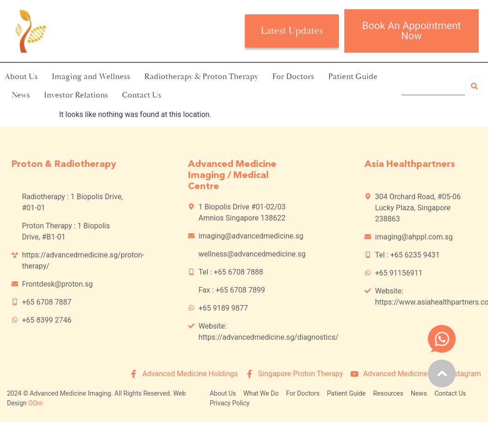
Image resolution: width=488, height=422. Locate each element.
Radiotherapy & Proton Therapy (201, 76)
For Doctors (293, 76)
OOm (35, 403)
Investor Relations (76, 95)
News (21, 95)
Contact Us (141, 95)
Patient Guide (353, 76)
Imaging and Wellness (91, 76)
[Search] (474, 86)
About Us (21, 76)
